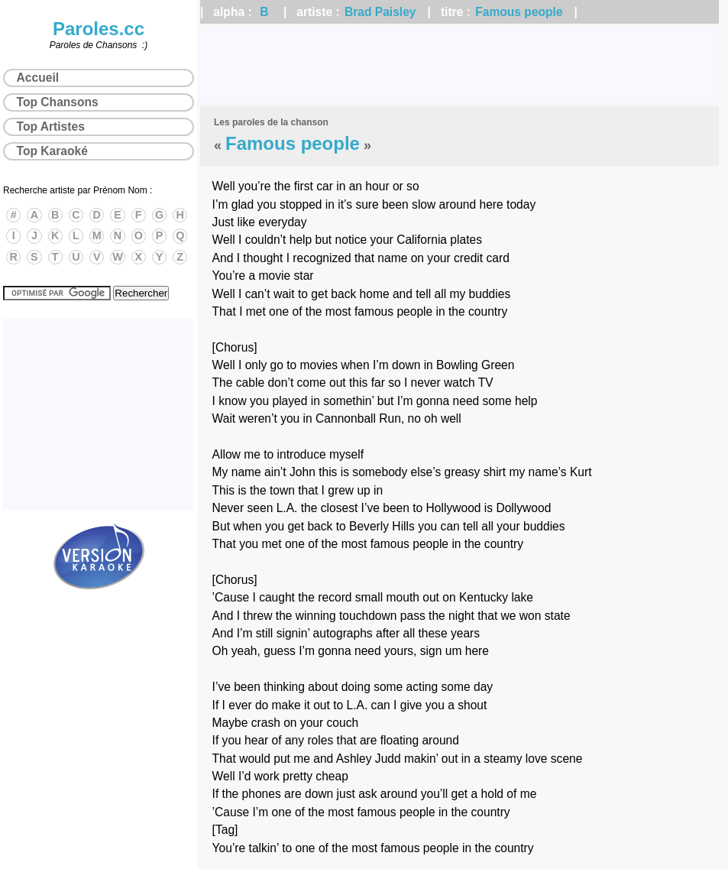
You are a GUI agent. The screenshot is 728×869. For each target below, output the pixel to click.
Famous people (518, 11)
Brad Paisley (380, 11)
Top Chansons (58, 102)
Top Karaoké (52, 150)
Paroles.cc (98, 28)
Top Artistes (51, 126)
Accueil (38, 77)
